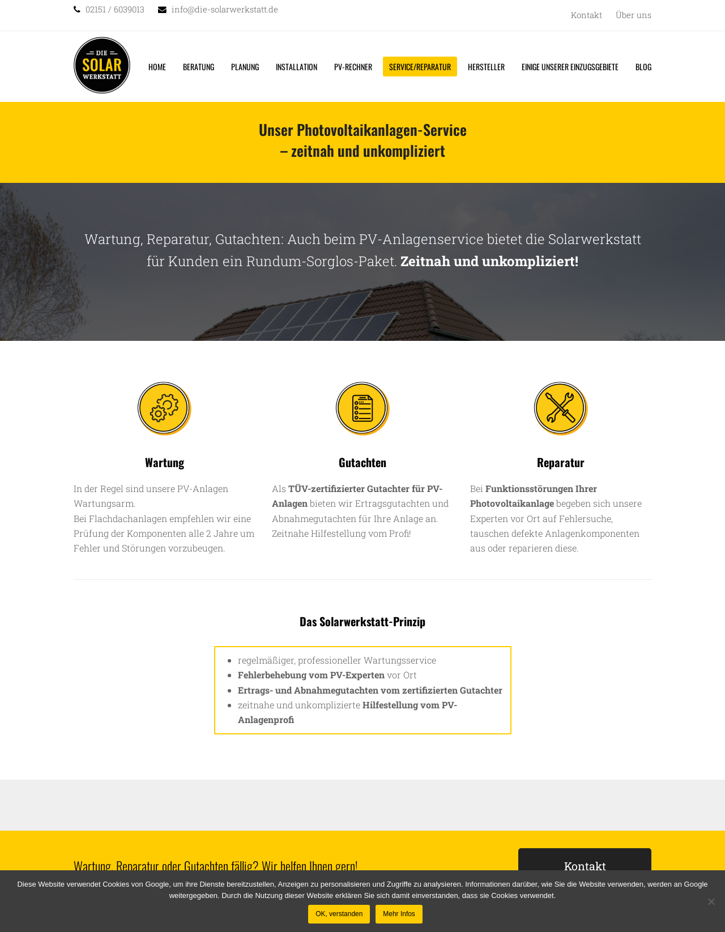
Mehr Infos (399, 914)
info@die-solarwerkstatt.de (225, 9)
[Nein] (711, 901)
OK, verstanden (338, 914)
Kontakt (585, 865)
